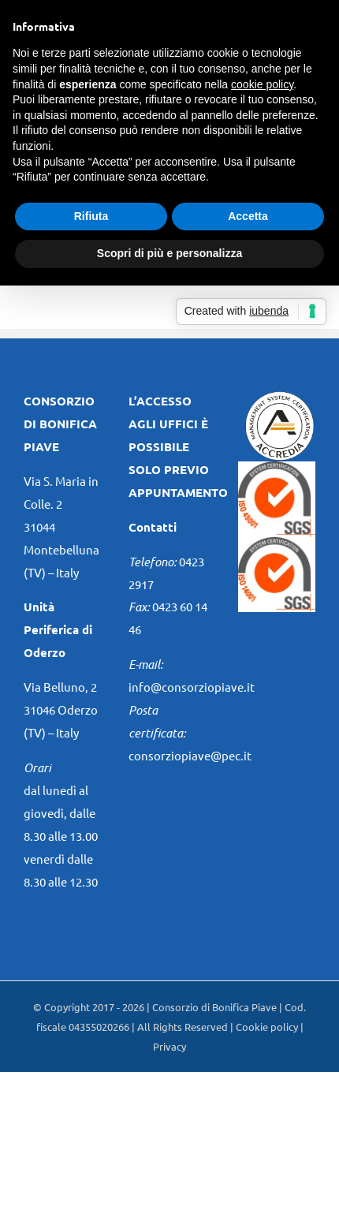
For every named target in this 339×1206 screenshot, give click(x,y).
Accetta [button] (248, 216)
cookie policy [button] (262, 84)
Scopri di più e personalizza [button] (169, 253)
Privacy (169, 1046)
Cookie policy (267, 1026)
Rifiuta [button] (91, 216)
